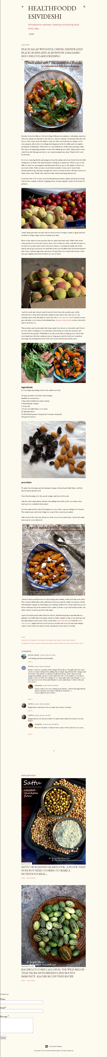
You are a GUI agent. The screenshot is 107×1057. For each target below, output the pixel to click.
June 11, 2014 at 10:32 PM (42, 666)
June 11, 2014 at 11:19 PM (50, 685)
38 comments (31, 878)
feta (27, 640)
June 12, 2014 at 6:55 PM (50, 724)
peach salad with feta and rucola (59, 643)
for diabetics (33, 640)
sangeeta (38, 685)
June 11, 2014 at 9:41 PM (47, 655)
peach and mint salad (65, 317)
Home (31, 34)
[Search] (84, 6)
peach (46, 643)
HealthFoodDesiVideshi (52, 12)
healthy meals (61, 640)
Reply (30, 662)
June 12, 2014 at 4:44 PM (42, 715)
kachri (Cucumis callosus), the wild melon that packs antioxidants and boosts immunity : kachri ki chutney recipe (52, 973)
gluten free (52, 640)
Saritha (30, 704)
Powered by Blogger (53, 1046)
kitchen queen (33, 655)
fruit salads (41, 640)
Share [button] (23, 637)
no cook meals (39, 643)
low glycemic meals (27, 643)
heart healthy (71, 640)
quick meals (74, 643)
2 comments (31, 980)
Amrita (30, 666)
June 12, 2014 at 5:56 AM (42, 704)
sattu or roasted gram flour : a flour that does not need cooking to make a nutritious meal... (53, 870)
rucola (81, 643)
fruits (47, 640)
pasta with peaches (64, 320)
